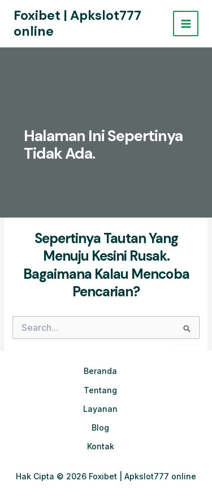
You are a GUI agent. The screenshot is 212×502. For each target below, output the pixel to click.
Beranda (100, 371)
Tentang (100, 390)
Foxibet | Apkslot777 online (77, 23)
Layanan (100, 409)
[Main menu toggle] (185, 23)
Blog (100, 427)
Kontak (100, 446)
